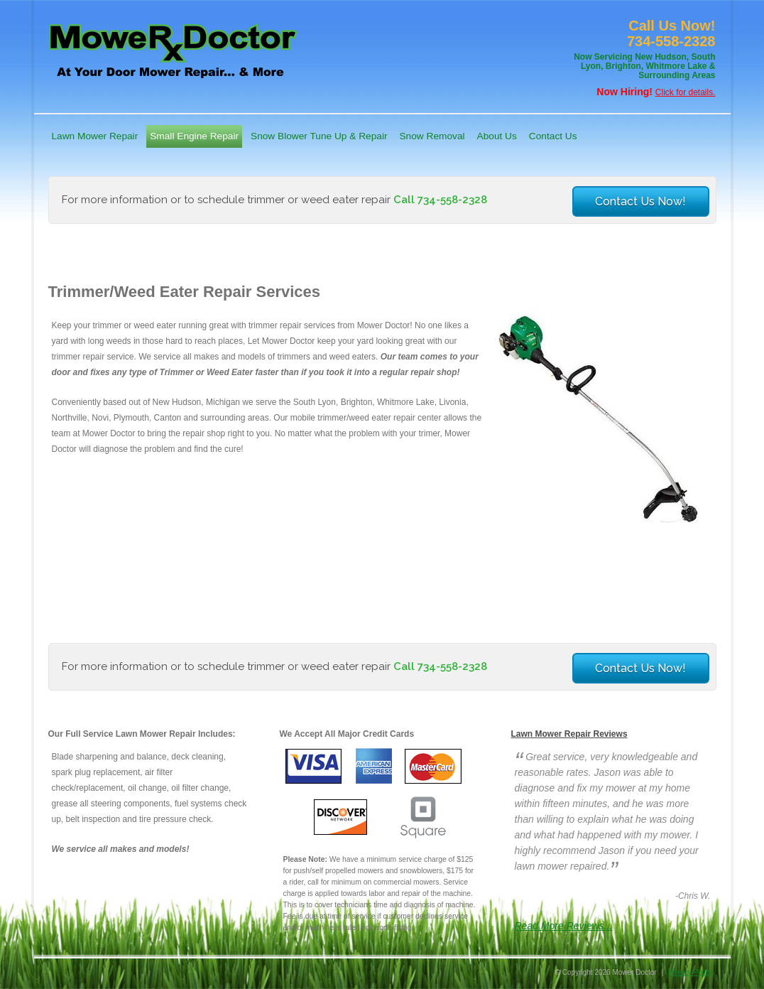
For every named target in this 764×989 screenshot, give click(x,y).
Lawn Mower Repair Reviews (569, 734)
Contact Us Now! (640, 201)
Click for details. (685, 92)
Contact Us (553, 136)
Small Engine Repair (194, 136)
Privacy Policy (690, 972)
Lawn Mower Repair (95, 136)
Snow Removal (431, 136)
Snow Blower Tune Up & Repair (319, 136)
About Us (497, 136)
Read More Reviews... (564, 925)
